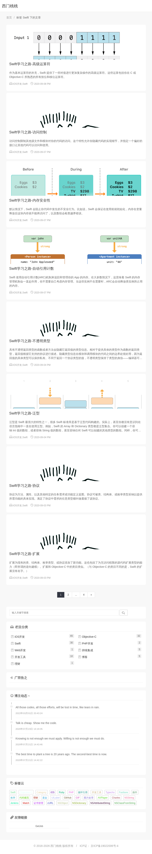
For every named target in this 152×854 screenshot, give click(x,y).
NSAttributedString (100, 803)
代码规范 (24, 797)
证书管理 (38, 803)
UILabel (55, 797)
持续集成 (85, 650)
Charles (116, 797)
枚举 (12, 797)
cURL (50, 803)
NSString (129, 797)
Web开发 (18, 650)
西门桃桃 (10, 6)
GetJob (39, 826)
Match (26, 803)
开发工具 (18, 657)
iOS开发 (17, 83)
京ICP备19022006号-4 (104, 845)
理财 (15, 663)
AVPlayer (102, 797)
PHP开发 (85, 643)
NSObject (63, 803)
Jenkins (14, 803)
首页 (9, 17)
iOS (53, 792)
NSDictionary (79, 803)
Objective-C (87, 636)
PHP (71, 792)
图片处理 (88, 797)
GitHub (67, 797)
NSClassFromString (124, 803)
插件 (134, 792)
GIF (78, 797)
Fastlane (123, 792)
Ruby (61, 792)
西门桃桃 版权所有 (62, 845)
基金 (44, 797)
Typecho (110, 792)
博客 (82, 657)
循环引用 (82, 792)
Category (41, 792)
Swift (25, 83)
